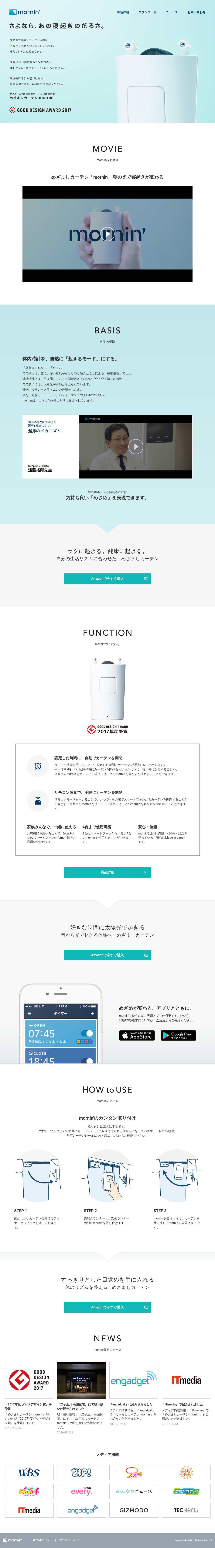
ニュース (172, 12)
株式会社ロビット (42, 1540)
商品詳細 (123, 12)
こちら (160, 1020)
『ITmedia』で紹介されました (182, 1404)
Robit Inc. (189, 1540)
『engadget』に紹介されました (130, 1404)
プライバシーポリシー (70, 1540)
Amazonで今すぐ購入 (107, 579)
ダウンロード (147, 12)
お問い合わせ (196, 12)
